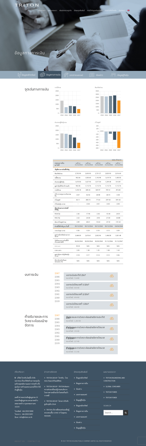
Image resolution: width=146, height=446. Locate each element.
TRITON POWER (111, 392)
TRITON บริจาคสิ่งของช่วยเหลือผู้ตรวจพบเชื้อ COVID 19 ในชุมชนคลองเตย (56, 413)
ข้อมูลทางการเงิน (82, 383)
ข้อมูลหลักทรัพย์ (82, 378)
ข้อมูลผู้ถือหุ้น (81, 400)
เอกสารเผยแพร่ (81, 394)
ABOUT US (20, 441)
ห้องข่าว (79, 389)
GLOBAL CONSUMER (113, 386)
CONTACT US (34, 441)
